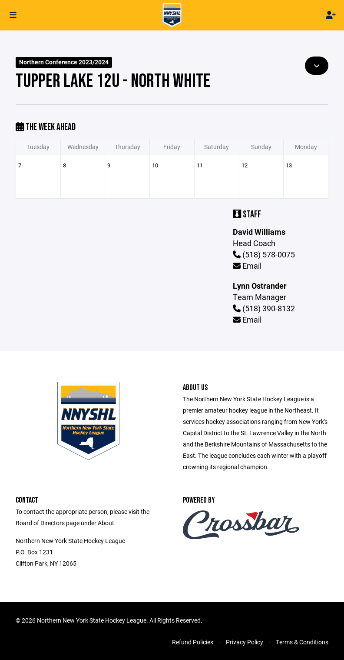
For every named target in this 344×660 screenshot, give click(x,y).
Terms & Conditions (302, 642)
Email (247, 265)
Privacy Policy (244, 642)
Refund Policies (192, 642)
